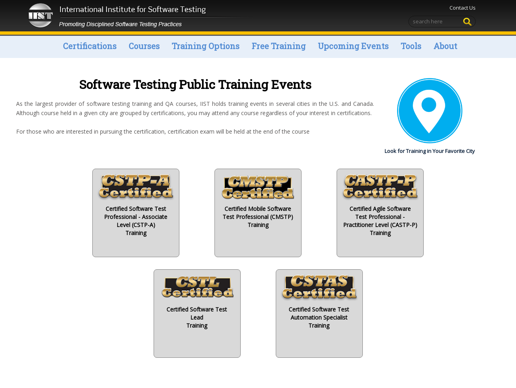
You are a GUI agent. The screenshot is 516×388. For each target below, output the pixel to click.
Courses (144, 46)
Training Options (205, 46)
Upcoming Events (353, 46)
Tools (411, 46)
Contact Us (462, 7)
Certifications (90, 46)
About (445, 46)
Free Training (279, 46)
